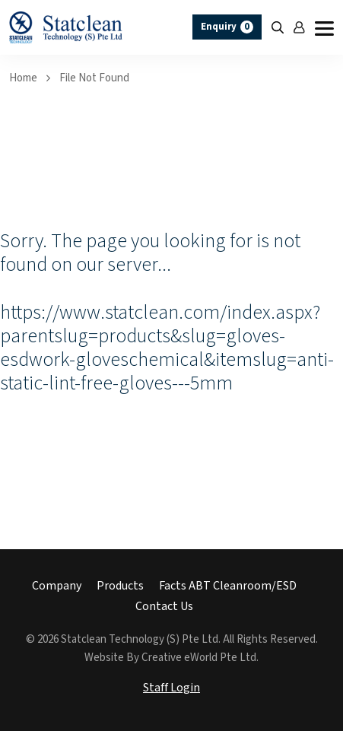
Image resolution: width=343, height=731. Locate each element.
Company (56, 586)
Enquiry (227, 27)
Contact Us (164, 607)
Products (120, 586)
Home (23, 78)
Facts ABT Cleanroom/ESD (228, 586)
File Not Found (94, 78)
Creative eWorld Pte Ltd (198, 657)
